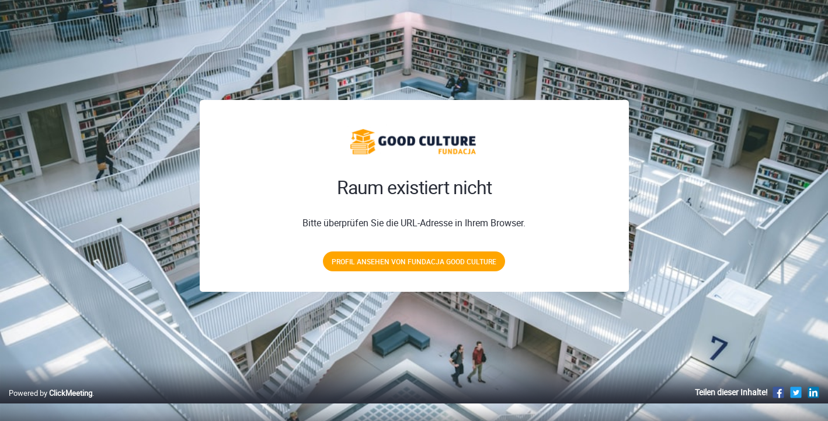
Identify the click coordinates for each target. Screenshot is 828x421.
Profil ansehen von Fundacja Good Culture (414, 261)
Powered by (50, 405)
